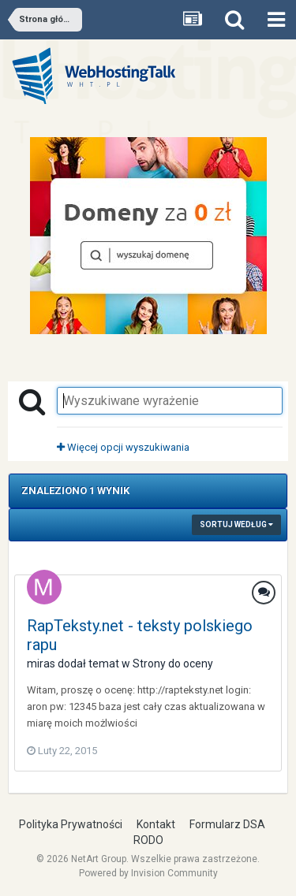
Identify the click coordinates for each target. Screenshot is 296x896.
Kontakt (156, 824)
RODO (148, 840)
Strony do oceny (173, 663)
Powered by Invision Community (148, 873)
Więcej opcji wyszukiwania (123, 447)
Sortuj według (236, 524)
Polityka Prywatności (70, 824)
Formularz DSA (227, 824)
